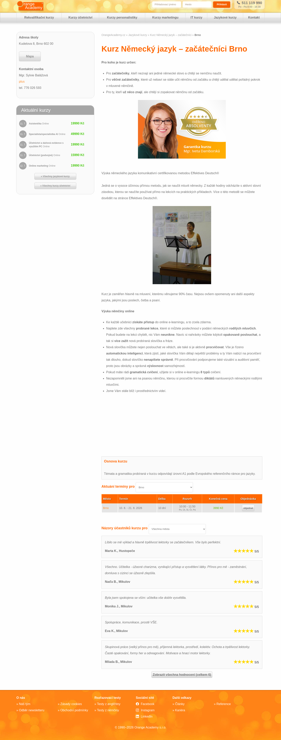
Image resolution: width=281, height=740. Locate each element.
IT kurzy (196, 18)
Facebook (145, 704)
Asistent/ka (39, 124)
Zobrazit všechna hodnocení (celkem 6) (182, 675)
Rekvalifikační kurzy (39, 18)
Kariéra (180, 710)
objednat (248, 508)
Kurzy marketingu (165, 18)
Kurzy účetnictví (80, 18)
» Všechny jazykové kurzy (55, 176)
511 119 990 (249, 3)
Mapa (30, 56)
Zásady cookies (71, 704)
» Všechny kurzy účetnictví (55, 186)
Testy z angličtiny (109, 704)
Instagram (145, 710)
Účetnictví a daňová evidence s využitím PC (46, 145)
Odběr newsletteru (31, 710)
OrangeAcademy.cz (113, 35)
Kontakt (254, 18)
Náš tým (24, 704)
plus (22, 82)
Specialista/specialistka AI (47, 134)
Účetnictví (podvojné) (44, 155)
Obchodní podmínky (74, 710)
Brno (106, 508)
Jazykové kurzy (225, 18)
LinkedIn (144, 716)
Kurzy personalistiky (122, 18)
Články (180, 704)
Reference (223, 704)
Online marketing (42, 166)
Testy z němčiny (108, 710)
